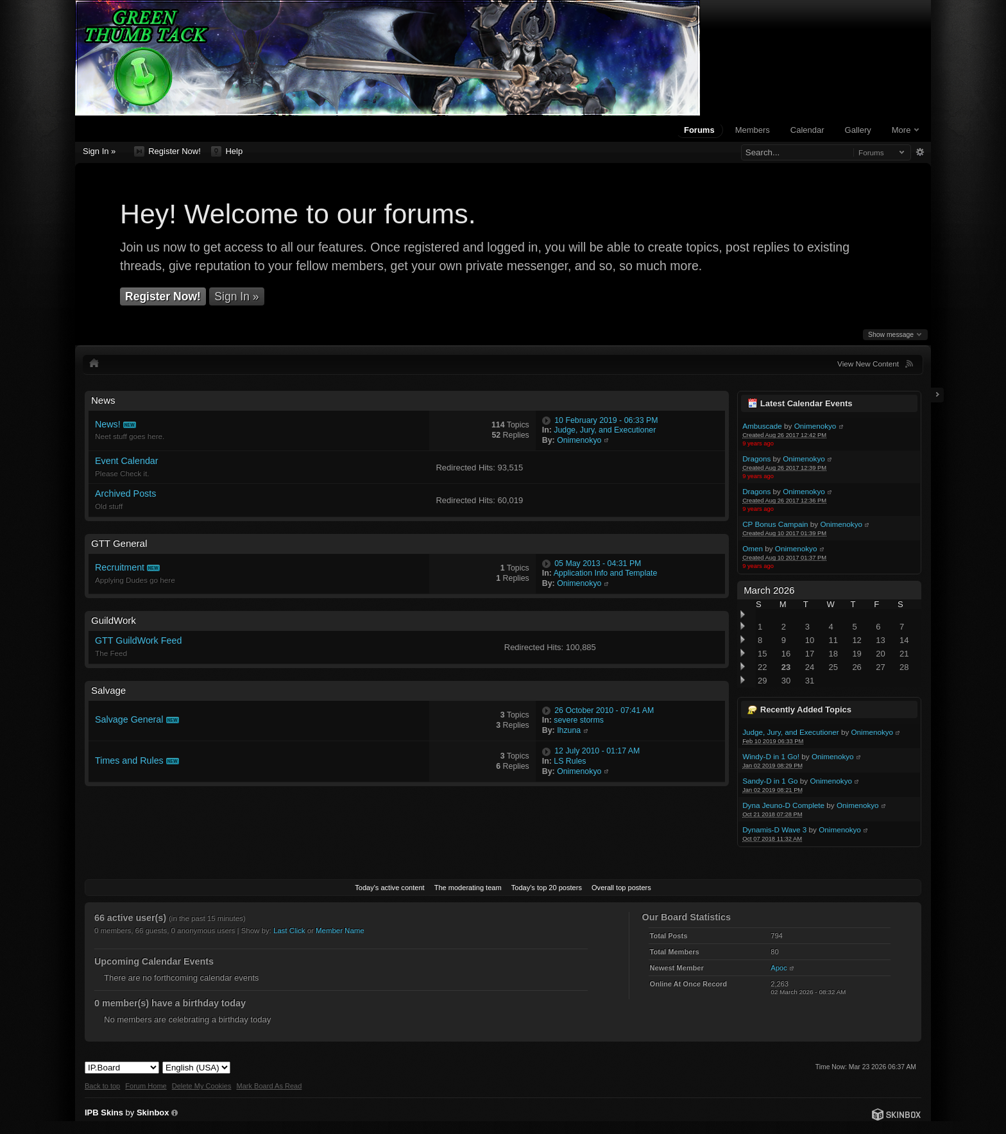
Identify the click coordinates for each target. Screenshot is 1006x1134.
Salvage (108, 690)
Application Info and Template (606, 573)
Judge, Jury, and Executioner (790, 732)
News (103, 400)
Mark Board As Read (269, 1086)
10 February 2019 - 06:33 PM (606, 420)
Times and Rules (129, 760)
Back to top (102, 1086)
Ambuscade (762, 426)
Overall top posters (621, 887)
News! (108, 424)
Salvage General (129, 719)
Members (752, 130)
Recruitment (119, 567)
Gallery (858, 130)
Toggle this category (716, 401)
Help (227, 151)
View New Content (868, 363)
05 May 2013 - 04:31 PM (597, 563)
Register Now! (167, 151)
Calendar (807, 130)
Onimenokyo (815, 426)
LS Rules (570, 761)
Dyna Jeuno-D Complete (783, 805)
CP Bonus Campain (775, 524)
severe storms (579, 720)
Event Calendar (126, 461)
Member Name (340, 930)
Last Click (289, 930)
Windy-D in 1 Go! (770, 756)
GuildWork (113, 620)
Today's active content (389, 887)
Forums (699, 130)
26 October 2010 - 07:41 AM (604, 710)
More (905, 130)
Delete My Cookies (202, 1086)
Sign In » (99, 151)
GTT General (119, 543)
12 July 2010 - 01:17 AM (597, 750)
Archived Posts (125, 493)
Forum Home (145, 1086)
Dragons (756, 458)
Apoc (779, 968)
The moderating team (468, 887)
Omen (752, 548)
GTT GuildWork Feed (138, 640)
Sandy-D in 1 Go (769, 781)
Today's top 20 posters (546, 887)
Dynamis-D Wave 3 (774, 829)
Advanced (920, 152)
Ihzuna (569, 730)
